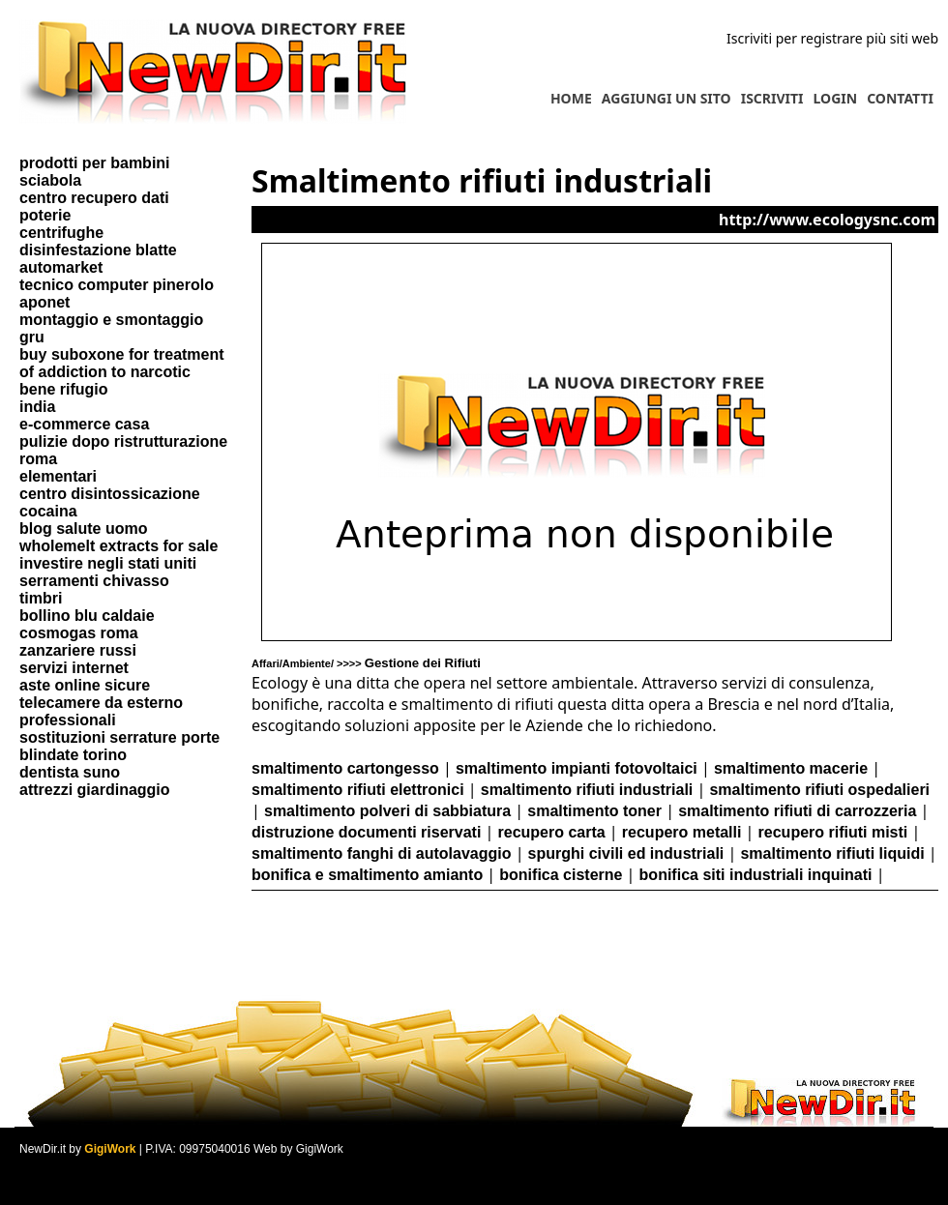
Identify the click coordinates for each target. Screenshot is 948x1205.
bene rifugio (63, 389)
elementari (58, 476)
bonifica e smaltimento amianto (367, 875)
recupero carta (552, 832)
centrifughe (61, 232)
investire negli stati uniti (107, 563)
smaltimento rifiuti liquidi (832, 853)
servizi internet (74, 668)
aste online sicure (84, 685)
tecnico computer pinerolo (116, 285)
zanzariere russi (77, 650)
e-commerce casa (84, 424)
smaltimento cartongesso (345, 768)
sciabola (50, 180)
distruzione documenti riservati (366, 832)
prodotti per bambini (94, 163)
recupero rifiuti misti (833, 832)
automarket (61, 267)
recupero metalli (682, 832)
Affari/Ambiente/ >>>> (366, 663)
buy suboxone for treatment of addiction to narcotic (121, 363)
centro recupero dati (94, 198)
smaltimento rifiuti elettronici (358, 789)
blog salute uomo (83, 528)
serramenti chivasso (94, 581)
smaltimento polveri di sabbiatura (387, 811)
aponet (44, 302)
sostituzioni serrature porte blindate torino (119, 746)
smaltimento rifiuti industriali (587, 789)
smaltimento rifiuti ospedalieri (819, 789)
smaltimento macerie (791, 768)
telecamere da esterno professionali (101, 711)
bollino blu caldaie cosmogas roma (87, 624)
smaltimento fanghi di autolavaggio (381, 853)
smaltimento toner (594, 811)
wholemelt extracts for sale (118, 546)
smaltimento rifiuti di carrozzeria (797, 811)
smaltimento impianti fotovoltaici (576, 768)
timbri (40, 598)
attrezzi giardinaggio (94, 789)
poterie (45, 215)
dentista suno (69, 772)
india (37, 406)
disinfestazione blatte (98, 250)
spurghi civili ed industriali (626, 853)
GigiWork (109, 1149)
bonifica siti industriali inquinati (756, 875)
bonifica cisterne (560, 875)
